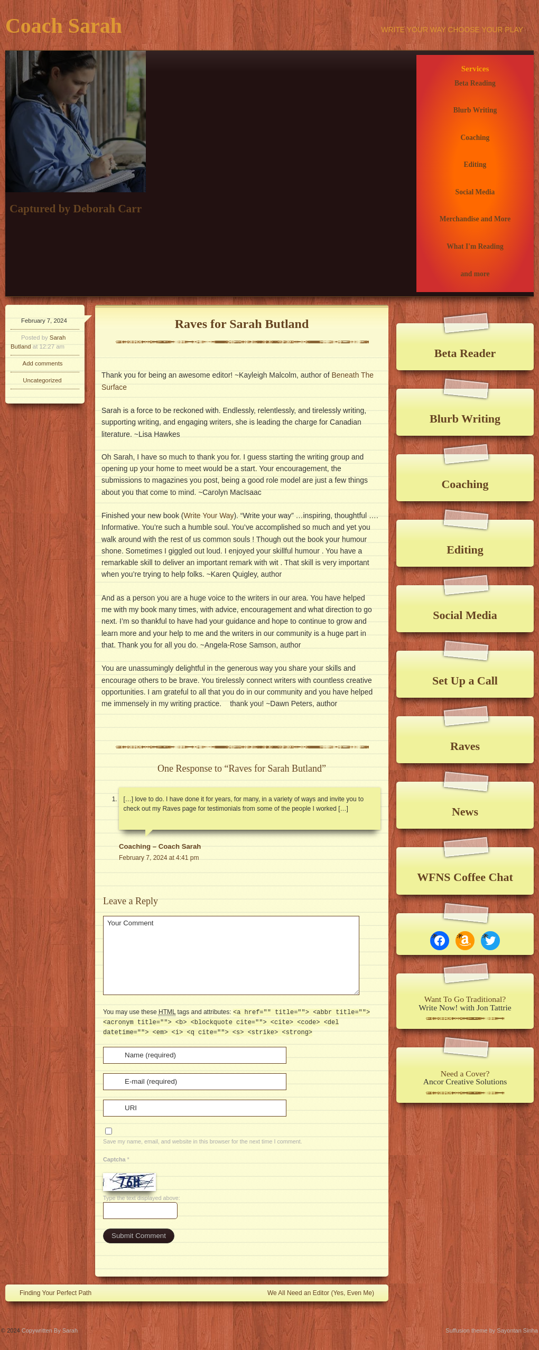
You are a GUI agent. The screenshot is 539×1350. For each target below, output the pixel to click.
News (465, 811)
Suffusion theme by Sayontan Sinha (491, 1330)
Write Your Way (208, 515)
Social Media (475, 192)
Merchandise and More (475, 219)
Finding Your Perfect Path (50, 1292)
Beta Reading (475, 83)
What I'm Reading (475, 246)
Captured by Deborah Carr (76, 208)
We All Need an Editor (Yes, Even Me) (326, 1292)
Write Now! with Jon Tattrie (465, 1007)
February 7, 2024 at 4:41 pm (159, 857)
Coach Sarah (63, 26)
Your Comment (231, 955)
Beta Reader (465, 353)
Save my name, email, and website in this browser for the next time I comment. (202, 1141)
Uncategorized (42, 380)
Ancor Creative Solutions (465, 1081)
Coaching (475, 138)
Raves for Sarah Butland (242, 324)
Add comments (43, 363)
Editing (475, 164)
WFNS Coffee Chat (465, 877)
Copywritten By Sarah (50, 1330)
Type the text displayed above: (141, 1198)
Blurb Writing (475, 110)
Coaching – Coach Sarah (160, 846)
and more (474, 274)
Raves (465, 746)
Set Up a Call (465, 680)
